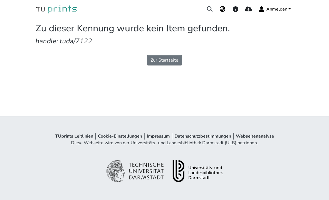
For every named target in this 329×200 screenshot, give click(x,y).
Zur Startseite (164, 60)
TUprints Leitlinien (74, 136)
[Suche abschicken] (209, 9)
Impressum (158, 136)
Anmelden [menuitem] (272, 9)
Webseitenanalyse (255, 136)
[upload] (248, 9)
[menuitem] (222, 9)
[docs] (235, 9)
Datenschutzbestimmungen (202, 136)
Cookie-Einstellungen (120, 136)
